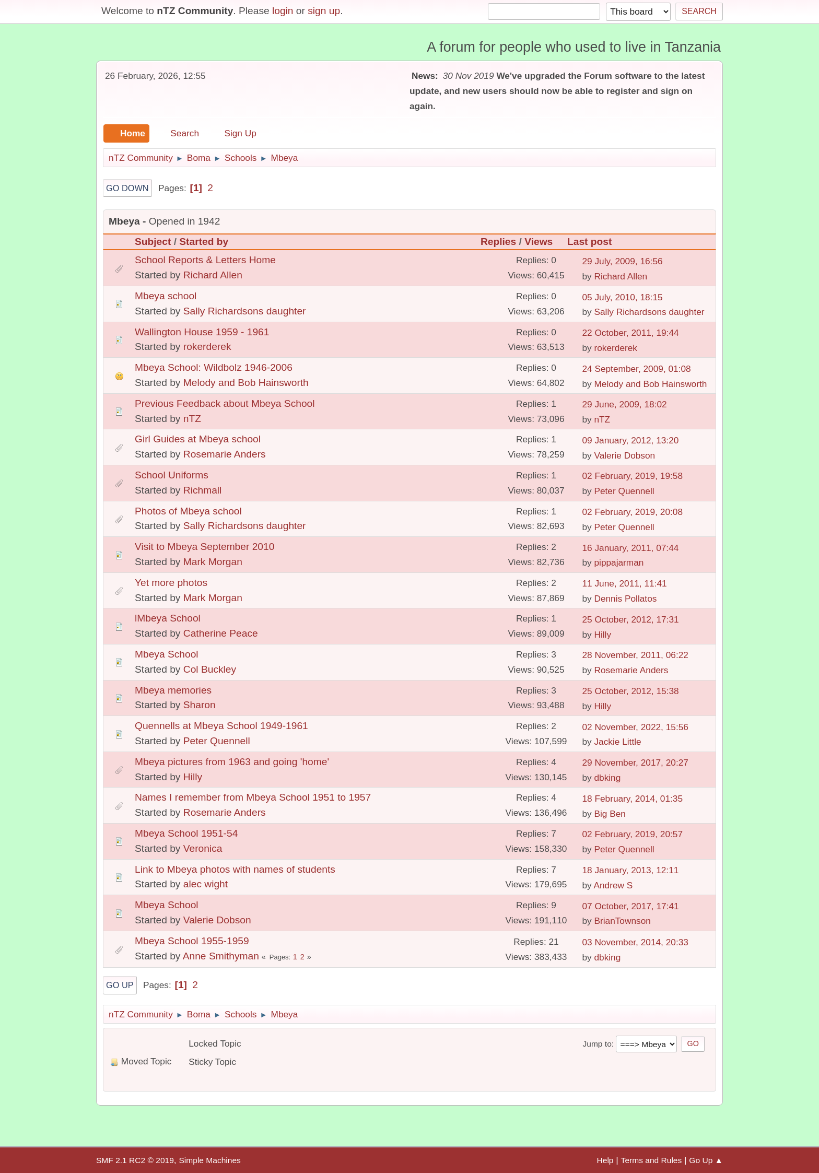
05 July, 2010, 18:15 (622, 297)
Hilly (602, 634)
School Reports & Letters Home (205, 259)
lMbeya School (168, 618)
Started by (203, 241)
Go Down (127, 188)
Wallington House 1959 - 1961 (202, 331)
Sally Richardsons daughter (244, 311)
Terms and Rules (651, 1160)
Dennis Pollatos (625, 598)
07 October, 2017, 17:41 (630, 906)
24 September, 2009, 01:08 (636, 368)
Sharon (199, 704)
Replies (498, 241)
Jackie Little (617, 741)
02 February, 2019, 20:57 (632, 834)
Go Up (120, 985)
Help (605, 1160)
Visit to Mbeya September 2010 (204, 546)
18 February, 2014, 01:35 (632, 798)
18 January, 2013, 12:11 (630, 870)
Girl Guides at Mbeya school (198, 438)
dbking (607, 777)
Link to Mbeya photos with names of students (235, 869)
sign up (324, 10)
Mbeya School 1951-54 (186, 833)
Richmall (202, 490)
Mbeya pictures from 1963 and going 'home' (232, 761)
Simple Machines (209, 1160)
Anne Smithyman (221, 956)
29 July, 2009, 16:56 (622, 261)
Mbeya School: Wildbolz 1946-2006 (213, 367)
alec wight (205, 883)
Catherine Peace (220, 633)
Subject (153, 241)
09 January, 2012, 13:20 (630, 440)
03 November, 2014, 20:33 (635, 942)
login (283, 10)
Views (543, 241)
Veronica (203, 848)
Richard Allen (212, 274)
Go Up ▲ (706, 1160)
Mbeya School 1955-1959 (192, 940)
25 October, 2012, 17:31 (630, 619)
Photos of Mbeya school (188, 511)
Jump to (596, 1043)
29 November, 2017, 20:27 (635, 762)
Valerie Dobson (624, 455)
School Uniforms (171, 475)
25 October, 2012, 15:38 (630, 691)
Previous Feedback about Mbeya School (225, 403)
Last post (589, 241)
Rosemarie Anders (224, 454)
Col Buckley (209, 669)
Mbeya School (166, 654)
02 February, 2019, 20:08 (632, 512)
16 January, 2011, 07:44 (630, 548)
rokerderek (207, 346)
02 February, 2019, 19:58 (632, 476)
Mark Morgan (212, 561)
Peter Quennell (624, 491)
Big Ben (609, 813)
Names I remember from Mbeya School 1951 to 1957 (253, 797)
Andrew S (613, 885)
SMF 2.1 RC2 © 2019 (135, 1160)
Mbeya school (165, 295)
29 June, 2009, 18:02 (624, 404)
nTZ (192, 418)
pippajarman (619, 562)
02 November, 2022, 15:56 (635, 727)
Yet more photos (171, 582)
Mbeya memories (173, 690)
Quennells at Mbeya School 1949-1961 (221, 725)
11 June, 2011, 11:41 (624, 583)
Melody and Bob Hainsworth (246, 382)
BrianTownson (622, 921)
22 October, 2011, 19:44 (630, 332)
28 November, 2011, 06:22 (635, 655)
